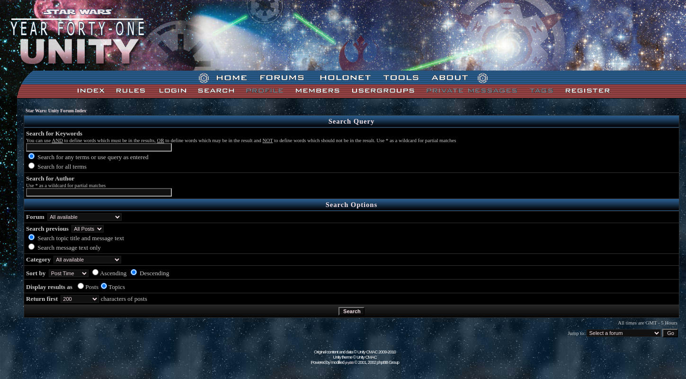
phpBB (349, 363)
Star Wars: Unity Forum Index (56, 110)
